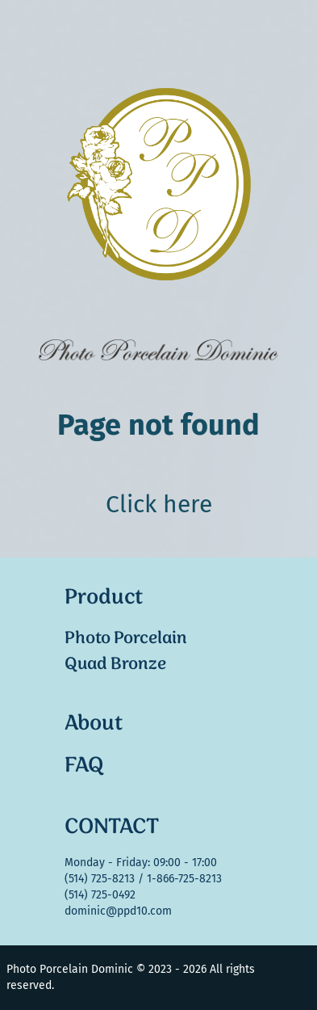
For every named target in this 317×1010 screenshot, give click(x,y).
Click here (159, 504)
